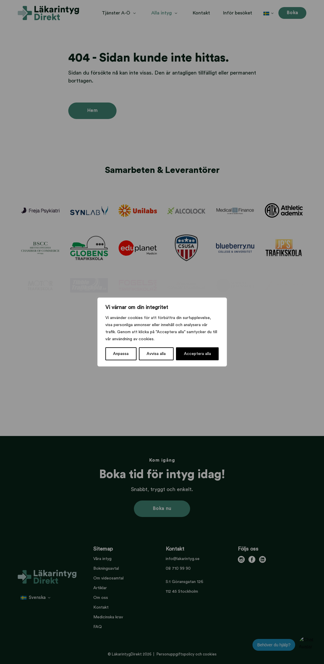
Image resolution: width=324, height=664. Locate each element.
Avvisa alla (156, 354)
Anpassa (121, 354)
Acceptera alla (197, 354)
